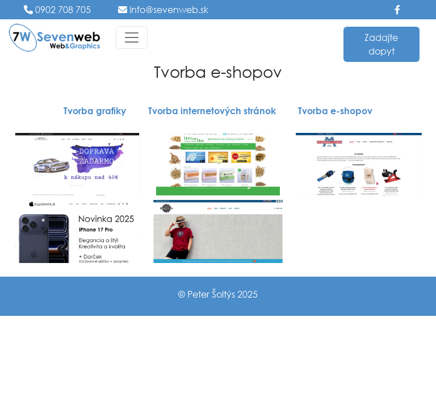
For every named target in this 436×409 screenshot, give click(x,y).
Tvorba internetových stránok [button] (212, 110)
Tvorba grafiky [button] (95, 110)
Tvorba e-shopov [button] (335, 110)
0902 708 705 (62, 9)
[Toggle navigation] (132, 37)
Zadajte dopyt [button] (381, 44)
